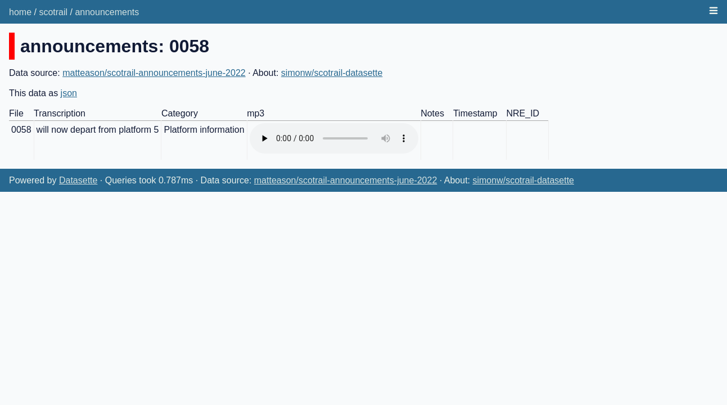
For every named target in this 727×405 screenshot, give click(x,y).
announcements (107, 12)
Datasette (78, 180)
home (20, 12)
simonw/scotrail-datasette (332, 73)
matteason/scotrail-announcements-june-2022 (154, 73)
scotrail (53, 12)
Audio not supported (334, 138)
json (69, 93)
